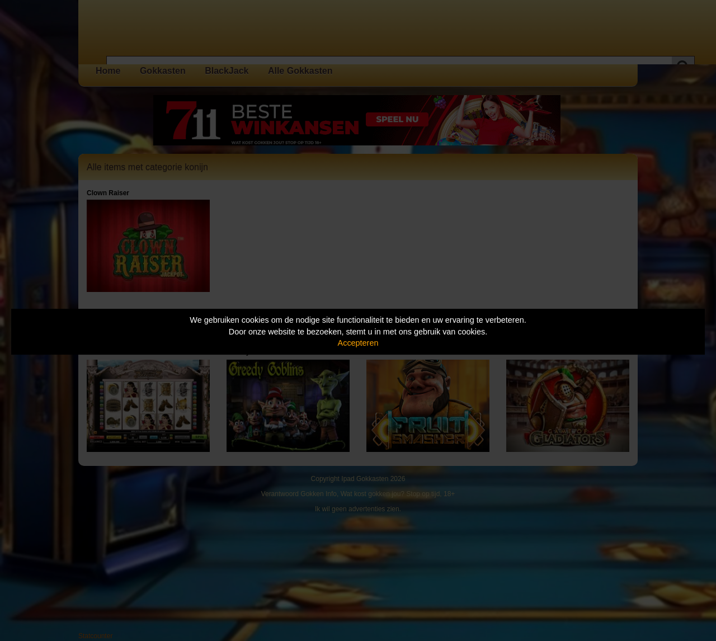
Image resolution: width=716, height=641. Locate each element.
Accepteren (358, 342)
